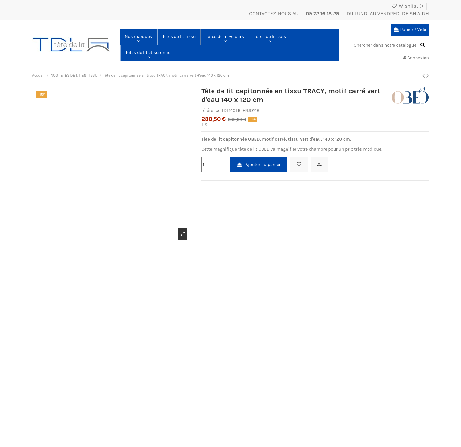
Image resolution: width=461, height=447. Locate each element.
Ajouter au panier (259, 164)
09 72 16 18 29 (323, 14)
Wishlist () (407, 6)
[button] (138, 37)
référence (210, 110)
